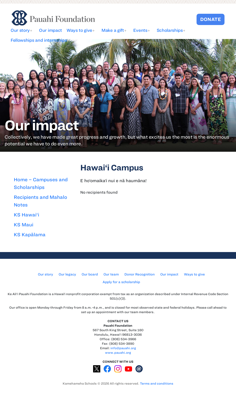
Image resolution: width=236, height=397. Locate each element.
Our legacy (67, 274)
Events (140, 30)
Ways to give (79, 30)
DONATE (210, 19)
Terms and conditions (156, 383)
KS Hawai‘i (26, 214)
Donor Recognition (139, 274)
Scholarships (170, 30)
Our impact (50, 30)
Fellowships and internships (39, 40)
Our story (20, 30)
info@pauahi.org (123, 348)
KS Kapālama (30, 234)
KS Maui (23, 224)
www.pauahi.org (118, 352)
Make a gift (112, 30)
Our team (111, 274)
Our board (90, 274)
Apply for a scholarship (121, 282)
